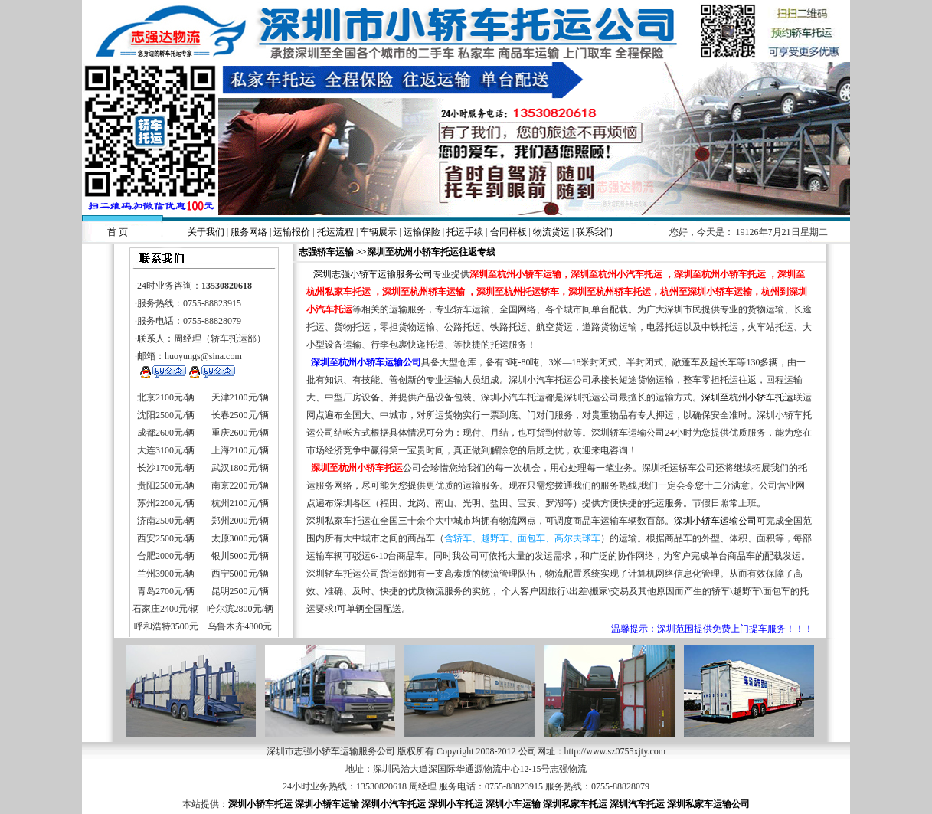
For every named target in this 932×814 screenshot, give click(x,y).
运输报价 (291, 232)
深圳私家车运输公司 (708, 804)
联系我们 (594, 232)
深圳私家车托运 (575, 804)
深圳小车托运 (455, 804)
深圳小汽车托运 (393, 804)
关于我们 (206, 232)
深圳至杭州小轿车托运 (747, 397)
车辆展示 (378, 232)
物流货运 (551, 232)
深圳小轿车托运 (260, 804)
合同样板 (508, 232)
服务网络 (249, 232)
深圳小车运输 (513, 804)
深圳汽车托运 (637, 804)
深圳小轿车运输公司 (715, 520)
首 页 (117, 232)
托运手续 (464, 232)
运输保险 (422, 232)
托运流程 (335, 232)
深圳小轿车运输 (327, 804)
